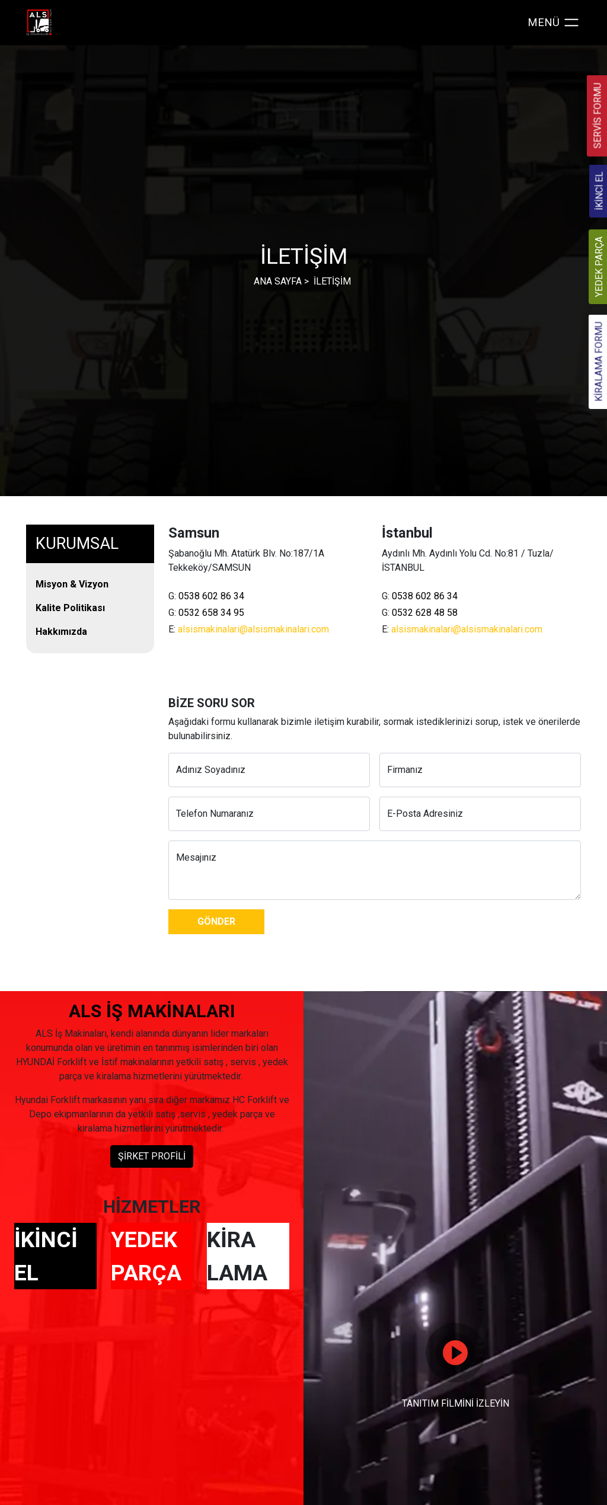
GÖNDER (216, 921)
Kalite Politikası (70, 607)
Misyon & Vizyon (72, 584)
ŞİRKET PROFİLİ (152, 1156)
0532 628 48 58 (425, 612)
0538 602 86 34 (211, 596)
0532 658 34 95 (211, 612)
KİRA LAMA (237, 1256)
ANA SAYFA (278, 281)
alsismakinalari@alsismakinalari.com (253, 629)
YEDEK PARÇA (146, 1256)
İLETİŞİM (332, 281)
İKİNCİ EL (46, 1256)
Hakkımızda (61, 631)
